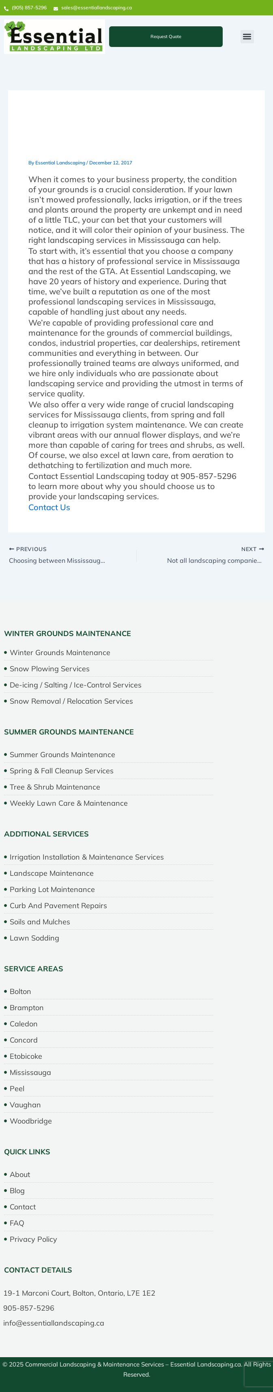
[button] (247, 36)
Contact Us (49, 507)
